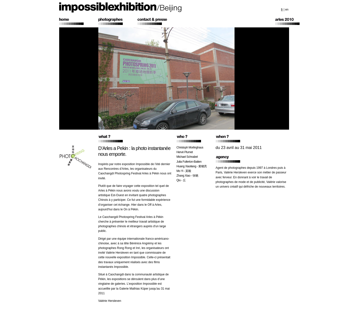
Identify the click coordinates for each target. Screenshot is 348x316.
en (286, 9)
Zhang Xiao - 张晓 (187, 175)
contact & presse (157, 21)
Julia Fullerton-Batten (189, 161)
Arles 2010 (294, 21)
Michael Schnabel (187, 156)
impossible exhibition (120, 7)
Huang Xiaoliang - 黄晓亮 (192, 166)
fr (282, 9)
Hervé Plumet (185, 152)
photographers (117, 21)
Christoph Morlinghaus (190, 147)
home (78, 21)
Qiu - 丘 (181, 180)
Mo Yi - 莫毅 (184, 171)
